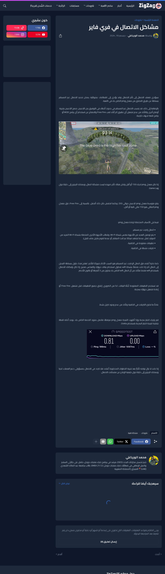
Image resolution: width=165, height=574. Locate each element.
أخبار (119, 5)
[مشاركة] (61, 35)
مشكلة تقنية (133, 433)
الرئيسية (130, 5)
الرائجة (61, 5)
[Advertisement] (109, 65)
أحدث (157, 554)
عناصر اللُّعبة (107, 5)
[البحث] (6, 6)
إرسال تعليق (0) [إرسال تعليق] (109, 542)
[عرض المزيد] (96, 441)
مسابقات (74, 5)
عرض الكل (65, 483)
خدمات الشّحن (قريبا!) (41, 5)
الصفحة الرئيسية (151, 20)
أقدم (60, 554)
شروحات (90, 5)
